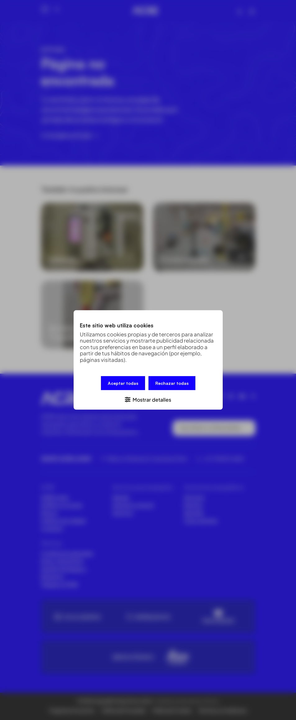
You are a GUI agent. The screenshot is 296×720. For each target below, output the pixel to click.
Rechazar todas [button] (172, 383)
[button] (148, 399)
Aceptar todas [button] (123, 383)
